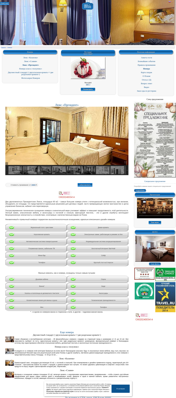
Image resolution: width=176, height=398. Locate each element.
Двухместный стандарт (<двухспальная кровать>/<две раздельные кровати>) (30, 73)
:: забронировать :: (85, 185)
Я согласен (120, 389)
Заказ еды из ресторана (146, 91)
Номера (9, 47)
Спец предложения (154, 99)
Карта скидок (146, 72)
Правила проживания (146, 65)
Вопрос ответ (146, 83)
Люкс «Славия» (30, 61)
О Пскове (146, 76)
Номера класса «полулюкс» (30, 69)
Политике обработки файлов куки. (60, 391)
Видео (146, 87)
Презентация (155, 195)
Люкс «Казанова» (30, 58)
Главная (3, 47)
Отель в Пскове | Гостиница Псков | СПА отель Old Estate (88, 6)
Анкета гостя (146, 58)
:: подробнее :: (140, 190)
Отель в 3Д (146, 80)
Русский (170, 2)
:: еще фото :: (155, 264)
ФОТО (155, 232)
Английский (172, 2)
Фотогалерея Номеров (30, 78)
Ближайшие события (146, 61)
